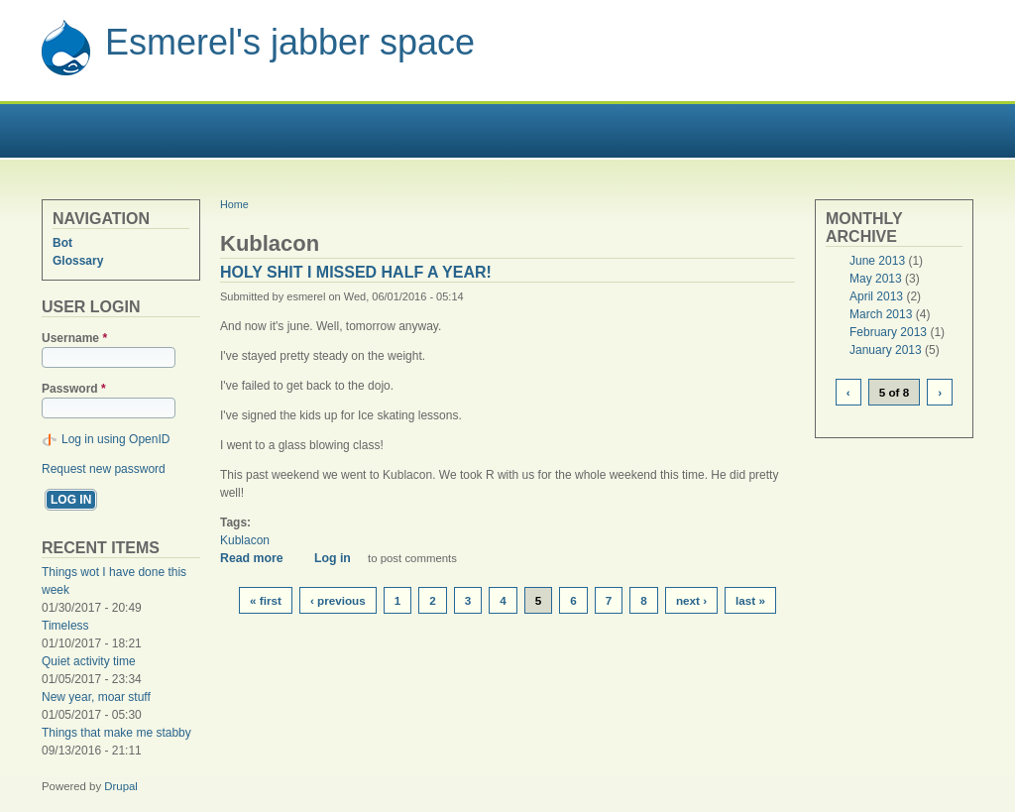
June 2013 (877, 261)
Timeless (65, 626)
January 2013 (885, 350)
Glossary (78, 261)
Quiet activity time (89, 661)
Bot (62, 243)
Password (74, 389)
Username (74, 338)
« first (266, 600)
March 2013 (880, 314)
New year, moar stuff (96, 697)
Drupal (121, 786)
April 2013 (876, 296)
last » (750, 600)
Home (234, 204)
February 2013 (888, 332)
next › (691, 600)
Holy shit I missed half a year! (356, 272)
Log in (332, 558)
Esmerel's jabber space (290, 42)
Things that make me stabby (116, 733)
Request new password (104, 469)
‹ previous (338, 600)
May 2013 (875, 279)
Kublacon (245, 540)
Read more (258, 558)
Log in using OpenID (115, 439)
